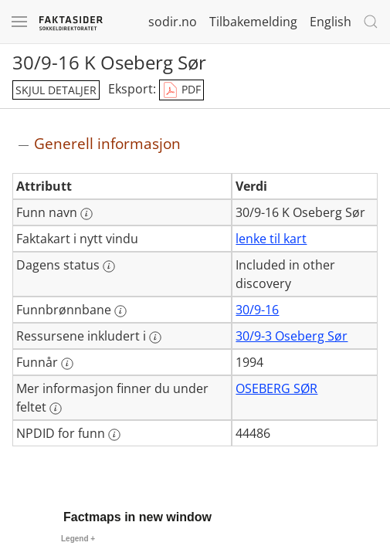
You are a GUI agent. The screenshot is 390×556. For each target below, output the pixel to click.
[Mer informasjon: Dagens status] (109, 266)
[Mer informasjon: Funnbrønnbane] (120, 311)
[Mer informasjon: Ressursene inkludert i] (155, 337)
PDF (181, 90)
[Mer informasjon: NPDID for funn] (114, 435)
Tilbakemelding (253, 21)
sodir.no (172, 21)
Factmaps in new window (137, 517)
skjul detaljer (56, 90)
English (330, 21)
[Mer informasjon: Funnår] (67, 364)
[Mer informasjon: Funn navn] (86, 214)
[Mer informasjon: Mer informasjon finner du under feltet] (55, 408)
